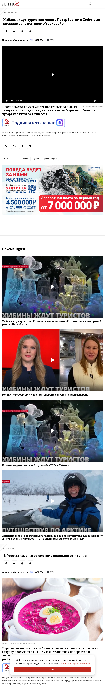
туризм (36, 159)
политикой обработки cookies (75, 663)
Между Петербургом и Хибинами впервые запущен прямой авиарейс (45, 394)
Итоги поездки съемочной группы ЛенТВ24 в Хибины (35, 465)
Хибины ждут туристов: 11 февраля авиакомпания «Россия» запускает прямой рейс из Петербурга (51, 323)
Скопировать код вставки (92, 106)
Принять (53, 669)
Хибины (26, 159)
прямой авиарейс (50, 159)
